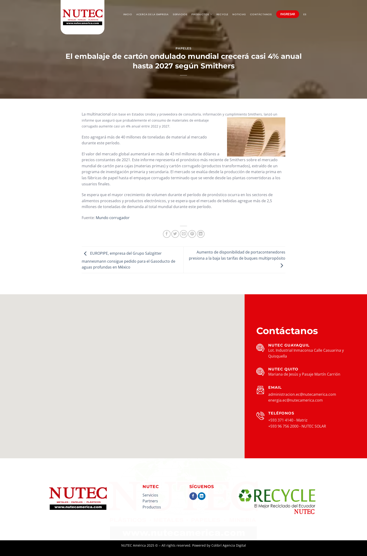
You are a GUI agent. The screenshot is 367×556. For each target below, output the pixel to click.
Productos (201, 14)
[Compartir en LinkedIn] (201, 234)
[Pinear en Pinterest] (192, 234)
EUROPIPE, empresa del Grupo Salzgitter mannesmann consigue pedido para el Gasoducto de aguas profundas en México (128, 260)
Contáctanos (261, 14)
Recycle (222, 14)
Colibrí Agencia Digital (228, 545)
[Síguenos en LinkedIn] (202, 496)
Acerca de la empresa (152, 14)
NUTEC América (133, 545)
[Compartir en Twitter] (175, 234)
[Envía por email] (183, 234)
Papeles (183, 48)
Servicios (180, 14)
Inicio (127, 14)
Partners (150, 501)
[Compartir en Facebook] (167, 234)
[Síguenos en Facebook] (193, 496)
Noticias (239, 14)
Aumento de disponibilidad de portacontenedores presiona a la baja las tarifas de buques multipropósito (237, 259)
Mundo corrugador (113, 217)
